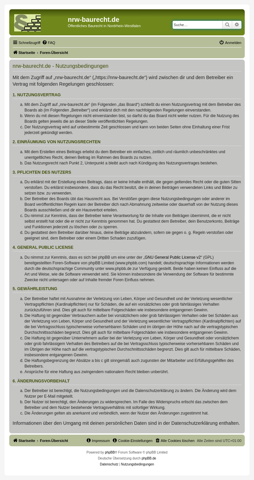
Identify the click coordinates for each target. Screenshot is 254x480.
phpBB (110, 452)
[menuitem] (48, 43)
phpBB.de (149, 458)
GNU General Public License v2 (173, 257)
